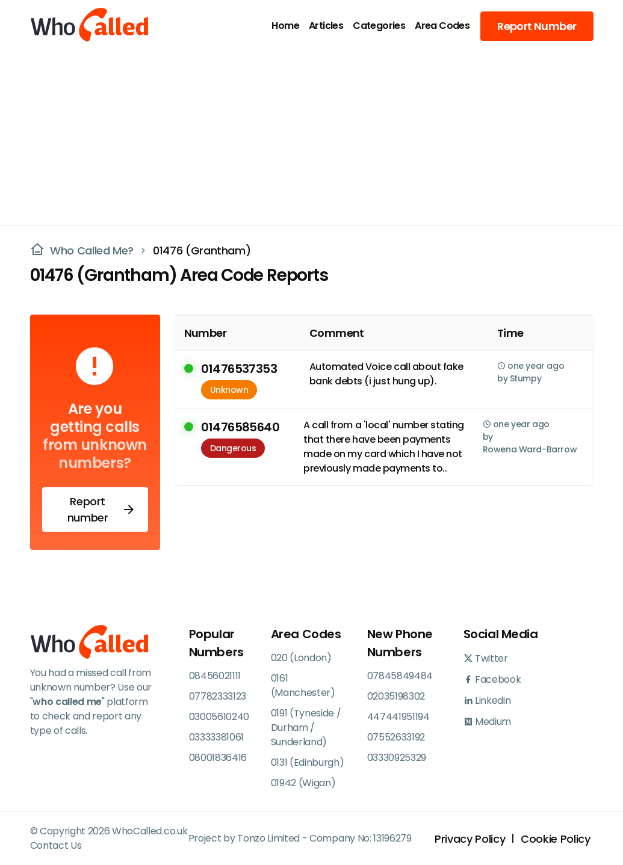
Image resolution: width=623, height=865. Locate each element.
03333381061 (216, 737)
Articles (326, 25)
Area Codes (442, 25)
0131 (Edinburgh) (307, 762)
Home (285, 25)
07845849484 (400, 676)
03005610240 (219, 717)
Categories (379, 25)
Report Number (536, 26)
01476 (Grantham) (201, 250)
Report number (101, 509)
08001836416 (218, 758)
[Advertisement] (304, 136)
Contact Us (56, 845)
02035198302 (396, 696)
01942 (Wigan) (303, 783)
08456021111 (215, 676)
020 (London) (301, 658)
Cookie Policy (555, 838)
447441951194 (398, 717)
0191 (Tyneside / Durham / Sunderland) (306, 727)
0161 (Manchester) (303, 685)
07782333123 (217, 696)
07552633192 (396, 737)
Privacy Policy (470, 838)
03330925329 (396, 758)
